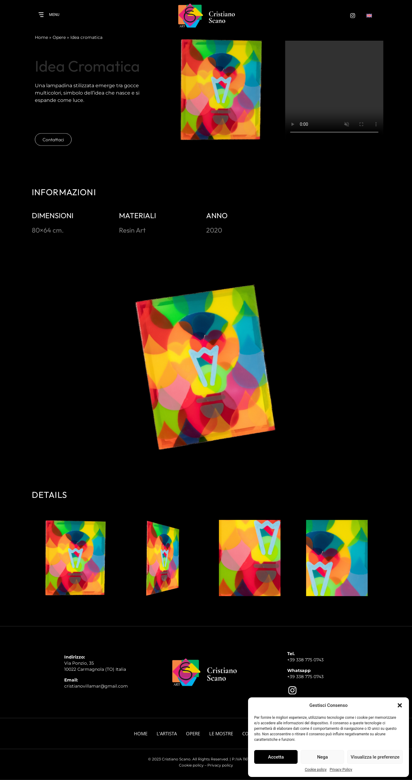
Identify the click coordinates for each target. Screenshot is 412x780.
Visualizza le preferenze (375, 757)
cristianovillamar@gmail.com (96, 686)
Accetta (276, 757)
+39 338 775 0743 (305, 659)
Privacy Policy (341, 769)
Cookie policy (315, 769)
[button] (400, 705)
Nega (322, 757)
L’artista (167, 733)
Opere (59, 37)
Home (41, 37)
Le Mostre (221, 733)
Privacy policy (220, 765)
